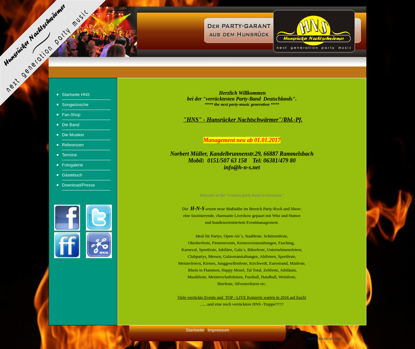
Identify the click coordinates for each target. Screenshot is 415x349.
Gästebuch (72, 175)
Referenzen (73, 144)
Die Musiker (73, 134)
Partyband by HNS (324, 339)
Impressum (218, 330)
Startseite (195, 330)
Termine (69, 154)
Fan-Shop (71, 114)
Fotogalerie (72, 164)
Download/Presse (78, 185)
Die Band (70, 124)
